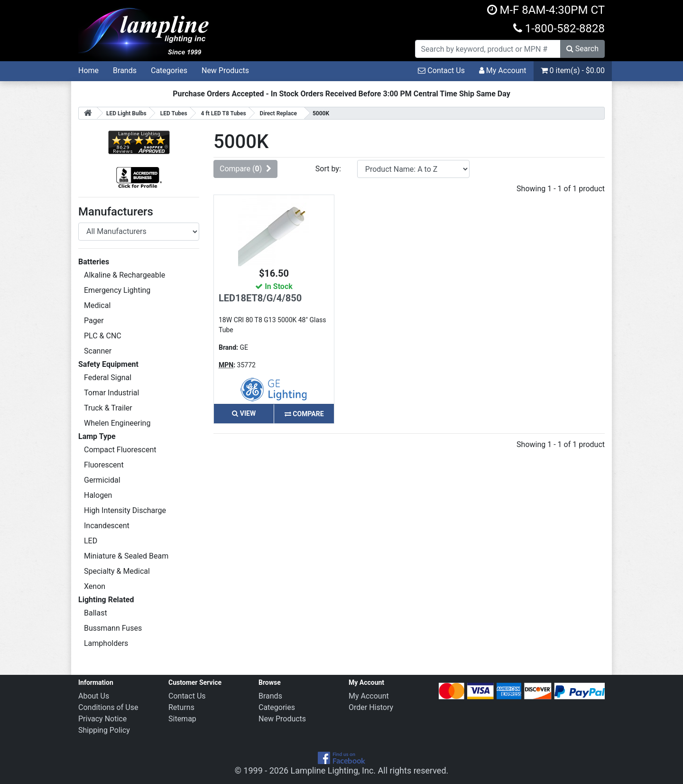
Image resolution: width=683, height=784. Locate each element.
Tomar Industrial (111, 392)
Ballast (95, 612)
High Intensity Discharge (125, 510)
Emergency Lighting (117, 290)
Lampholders (106, 643)
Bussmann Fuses (113, 628)
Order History (371, 707)
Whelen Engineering (117, 423)
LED (90, 540)
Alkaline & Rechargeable (124, 275)
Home (88, 70)
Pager (94, 320)
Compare (304, 414)
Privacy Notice (102, 718)
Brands (125, 70)
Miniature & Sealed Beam (126, 555)
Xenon (94, 586)
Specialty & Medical (117, 571)
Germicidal (102, 480)
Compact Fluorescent (120, 449)
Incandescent (106, 525)
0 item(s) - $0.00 (573, 70)
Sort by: (328, 168)
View (244, 413)
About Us (93, 695)
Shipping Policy (104, 730)
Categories (169, 70)
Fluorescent (104, 464)
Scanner (97, 350)
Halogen (98, 495)
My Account (502, 70)
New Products (225, 70)
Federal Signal (107, 377)
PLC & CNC (102, 335)
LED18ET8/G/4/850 (260, 298)
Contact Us (441, 70)
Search (582, 48)
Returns (181, 707)
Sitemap (182, 718)
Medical (97, 305)
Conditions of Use (108, 707)
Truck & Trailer (108, 407)
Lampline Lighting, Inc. (333, 770)
